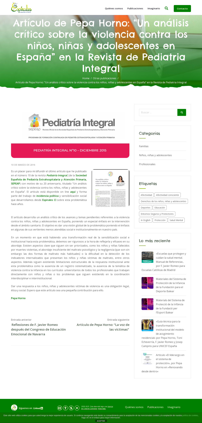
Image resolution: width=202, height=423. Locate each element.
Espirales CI (49, 200)
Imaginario (154, 8)
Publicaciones (135, 8)
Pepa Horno (18, 298)
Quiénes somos (114, 8)
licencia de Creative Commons (97, 407)
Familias (144, 146)
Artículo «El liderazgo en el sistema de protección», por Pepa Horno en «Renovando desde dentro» (163, 363)
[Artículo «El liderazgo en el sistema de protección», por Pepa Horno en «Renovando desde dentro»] (147, 359)
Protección (160, 220)
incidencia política (47, 196)
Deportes (145, 207)
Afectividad (146, 194)
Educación (159, 207)
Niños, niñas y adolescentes (155, 155)
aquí (72, 191)
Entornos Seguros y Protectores (157, 213)
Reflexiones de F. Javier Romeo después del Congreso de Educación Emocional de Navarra (38, 329)
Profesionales (147, 164)
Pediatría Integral (56, 175)
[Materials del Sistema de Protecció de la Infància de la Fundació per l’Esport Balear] (147, 304)
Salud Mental (176, 220)
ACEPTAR (101, 421)
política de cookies (190, 415)
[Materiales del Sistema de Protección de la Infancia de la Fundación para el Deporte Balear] (147, 283)
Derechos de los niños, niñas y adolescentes (163, 201)
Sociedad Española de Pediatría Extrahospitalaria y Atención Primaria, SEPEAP (49, 179)
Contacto (182, 8)
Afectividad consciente (167, 194)
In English (145, 220)
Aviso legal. (102, 408)
